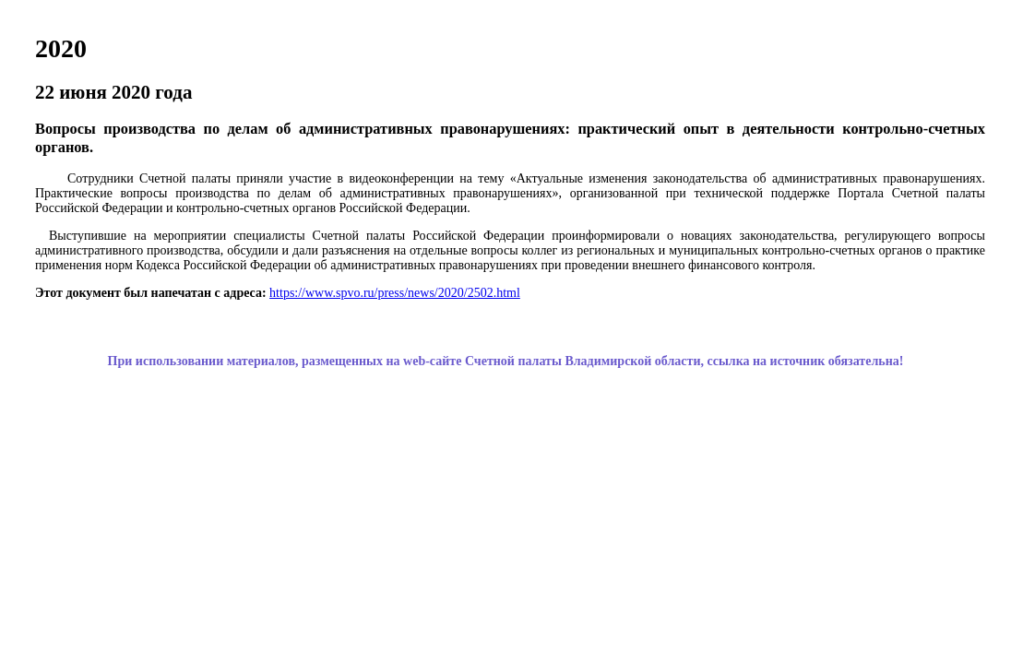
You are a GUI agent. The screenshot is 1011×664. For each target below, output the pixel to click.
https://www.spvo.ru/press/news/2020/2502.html (394, 293)
